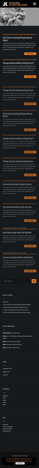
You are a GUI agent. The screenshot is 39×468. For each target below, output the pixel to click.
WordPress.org (7, 431)
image (4, 400)
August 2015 (6, 371)
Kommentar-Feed (7, 429)
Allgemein (5, 395)
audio (4, 398)
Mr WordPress (7, 333)
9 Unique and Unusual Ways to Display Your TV (18, 63)
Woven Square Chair (13, 347)
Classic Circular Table (14, 341)
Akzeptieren (20, 463)
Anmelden (5, 424)
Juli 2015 (5, 375)
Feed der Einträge (7, 426)
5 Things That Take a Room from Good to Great (18, 93)
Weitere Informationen (26, 461)
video (4, 404)
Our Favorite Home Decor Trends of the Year (17, 187)
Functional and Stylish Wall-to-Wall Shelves (18, 261)
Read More (30, 53)
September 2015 (7, 368)
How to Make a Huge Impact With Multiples (17, 236)
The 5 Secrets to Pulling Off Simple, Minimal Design (17, 38)
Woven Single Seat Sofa (15, 344)
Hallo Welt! (6, 302)
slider (4, 402)
